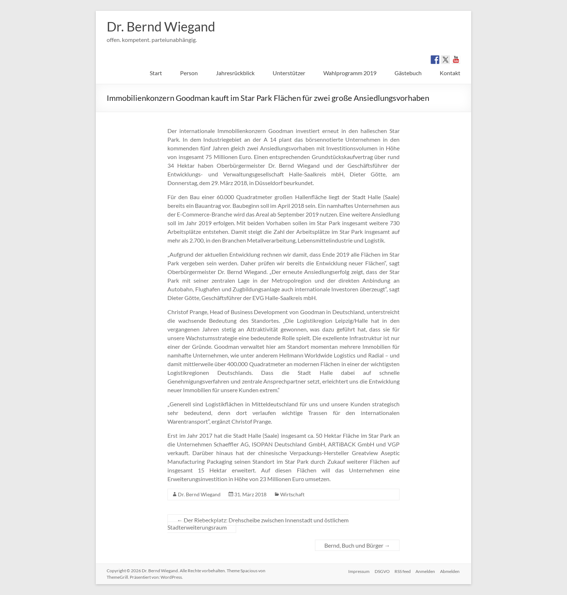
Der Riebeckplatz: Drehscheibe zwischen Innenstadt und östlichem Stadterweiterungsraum (258, 524)
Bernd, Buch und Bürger (357, 545)
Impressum (356, 570)
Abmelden (450, 570)
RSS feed (401, 570)
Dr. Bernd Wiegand (161, 26)
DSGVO (380, 570)
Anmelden (425, 570)
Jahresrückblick (235, 72)
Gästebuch (408, 72)
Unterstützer (289, 72)
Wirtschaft (292, 494)
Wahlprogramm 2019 (349, 72)
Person (189, 72)
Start (156, 72)
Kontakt (450, 72)
